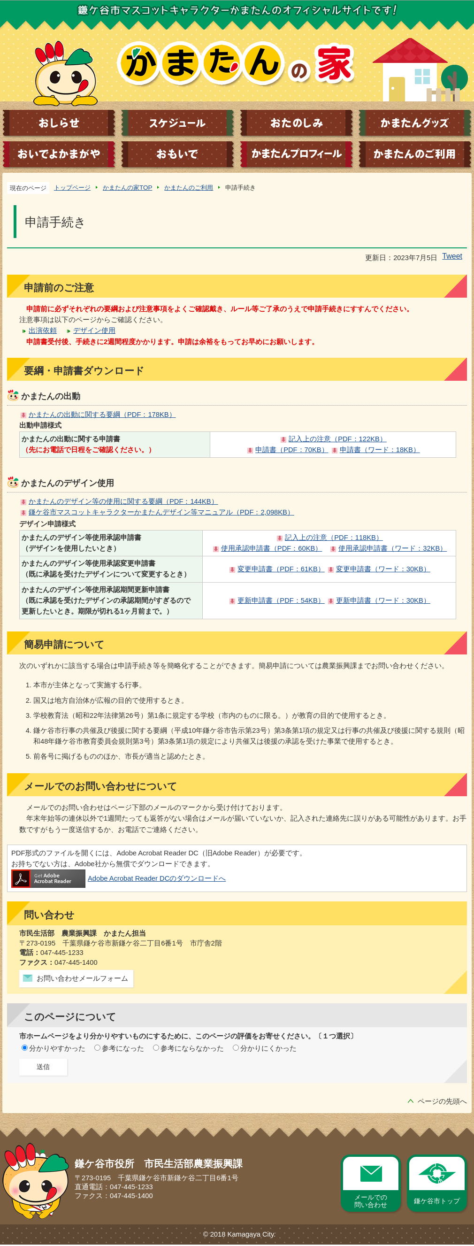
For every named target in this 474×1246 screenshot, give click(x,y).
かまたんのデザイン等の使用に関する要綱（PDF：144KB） (123, 501)
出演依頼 (43, 330)
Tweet (452, 256)
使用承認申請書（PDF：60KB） (271, 548)
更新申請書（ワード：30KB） (383, 600)
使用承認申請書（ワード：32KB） (392, 548)
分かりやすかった (57, 1048)
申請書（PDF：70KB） (291, 450)
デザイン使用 (94, 330)
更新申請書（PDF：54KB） (280, 600)
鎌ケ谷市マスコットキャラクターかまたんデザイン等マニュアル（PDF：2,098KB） (161, 512)
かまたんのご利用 (188, 187)
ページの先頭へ (442, 1101)
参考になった (123, 1048)
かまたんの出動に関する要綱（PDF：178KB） (102, 414)
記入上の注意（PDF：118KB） (334, 537)
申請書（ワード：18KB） (380, 450)
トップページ (72, 187)
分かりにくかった (268, 1048)
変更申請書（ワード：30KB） (383, 569)
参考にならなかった (192, 1048)
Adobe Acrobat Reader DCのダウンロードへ (118, 878)
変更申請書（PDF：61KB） (280, 569)
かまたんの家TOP (127, 187)
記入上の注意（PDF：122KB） (338, 439)
